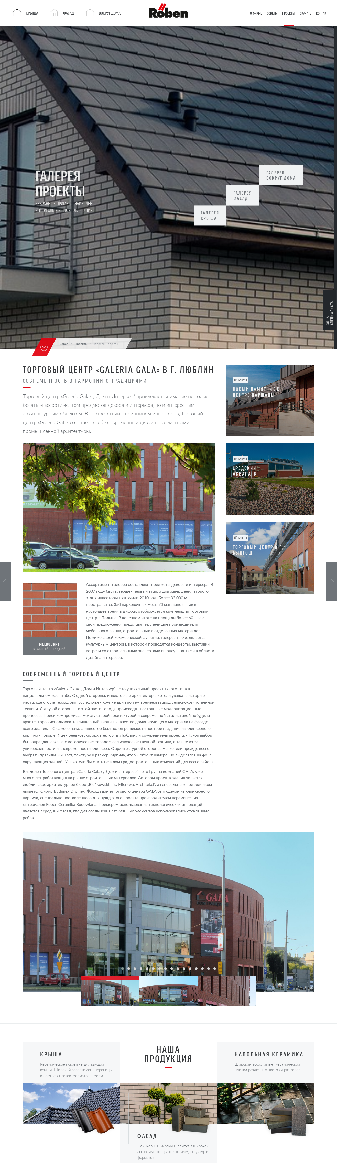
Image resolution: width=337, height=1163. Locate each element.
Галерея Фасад (245, 195)
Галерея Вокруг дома (285, 175)
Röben (63, 343)
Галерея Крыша (211, 215)
